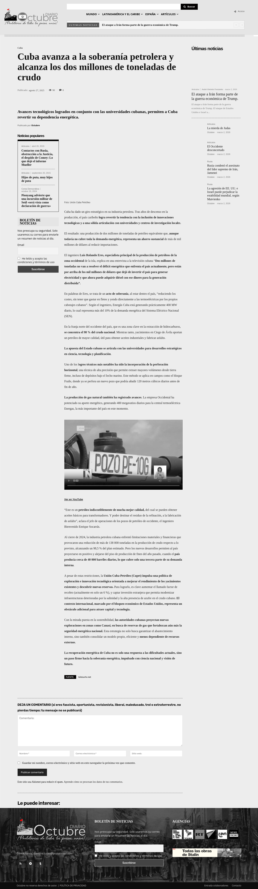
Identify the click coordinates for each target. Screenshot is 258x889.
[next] (242, 25)
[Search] (189, 7)
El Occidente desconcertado (216, 148)
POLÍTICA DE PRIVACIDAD (73, 885)
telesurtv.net (84, 676)
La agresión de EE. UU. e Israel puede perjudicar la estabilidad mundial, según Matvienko (223, 194)
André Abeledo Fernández (212, 89)
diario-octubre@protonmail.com (53, 853)
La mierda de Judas (218, 128)
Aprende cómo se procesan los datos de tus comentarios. (93, 781)
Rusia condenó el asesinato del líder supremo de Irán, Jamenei (223, 169)
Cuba (20, 48)
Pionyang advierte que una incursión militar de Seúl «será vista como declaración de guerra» (37, 201)
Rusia (210, 162)
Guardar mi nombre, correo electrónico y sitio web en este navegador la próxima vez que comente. (79, 763)
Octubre (35, 125)
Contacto (236, 885)
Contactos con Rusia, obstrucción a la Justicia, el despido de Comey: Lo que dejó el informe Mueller (37, 158)
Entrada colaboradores (216, 885)
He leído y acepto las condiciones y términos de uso (36, 260)
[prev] (236, 25)
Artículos (26, 146)
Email (21, 245)
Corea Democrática (30, 189)
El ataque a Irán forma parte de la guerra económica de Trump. (140, 24)
